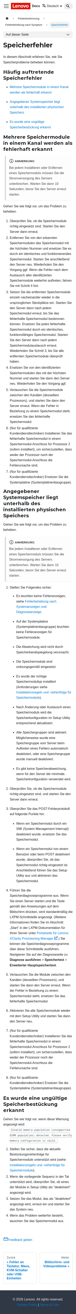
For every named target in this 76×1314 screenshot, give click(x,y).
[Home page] (7, 18)
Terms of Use (49, 1305)
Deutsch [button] (50, 6)
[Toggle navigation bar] (6, 6)
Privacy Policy (27, 1305)
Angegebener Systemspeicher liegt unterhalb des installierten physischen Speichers (37, 107)
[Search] (68, 6)
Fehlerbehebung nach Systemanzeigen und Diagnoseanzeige (36, 607)
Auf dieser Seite (17, 34)
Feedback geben (17, 1240)
